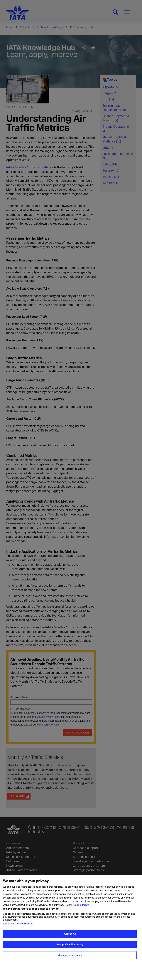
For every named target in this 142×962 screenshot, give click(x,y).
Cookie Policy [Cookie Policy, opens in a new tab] (81, 906)
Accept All (70, 935)
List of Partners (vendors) (18, 925)
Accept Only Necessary (69, 946)
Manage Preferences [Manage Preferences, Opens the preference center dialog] (70, 957)
